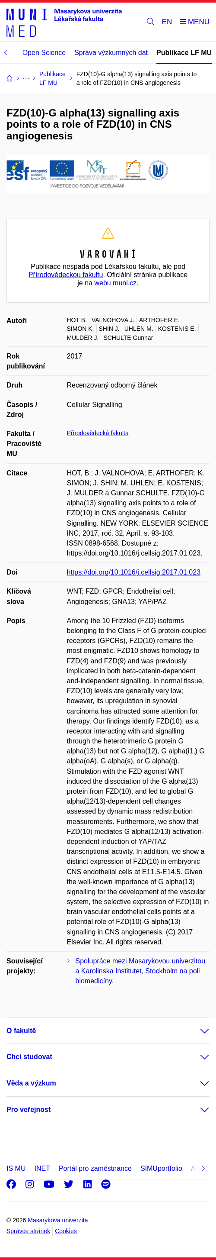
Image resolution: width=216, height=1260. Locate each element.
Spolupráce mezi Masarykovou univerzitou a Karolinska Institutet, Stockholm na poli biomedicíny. (141, 971)
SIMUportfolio (161, 1168)
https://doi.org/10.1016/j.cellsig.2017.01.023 (134, 572)
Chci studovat (29, 1056)
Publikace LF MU (184, 52)
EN (167, 22)
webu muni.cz (115, 283)
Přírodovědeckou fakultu (66, 274)
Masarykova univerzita (58, 1220)
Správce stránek (28, 1231)
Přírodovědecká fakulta (98, 433)
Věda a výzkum (31, 1083)
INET (42, 1168)
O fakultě (21, 1030)
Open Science (44, 52)
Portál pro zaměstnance (95, 1168)
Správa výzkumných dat (111, 52)
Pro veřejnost (28, 1109)
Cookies (66, 1231)
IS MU (15, 1168)
